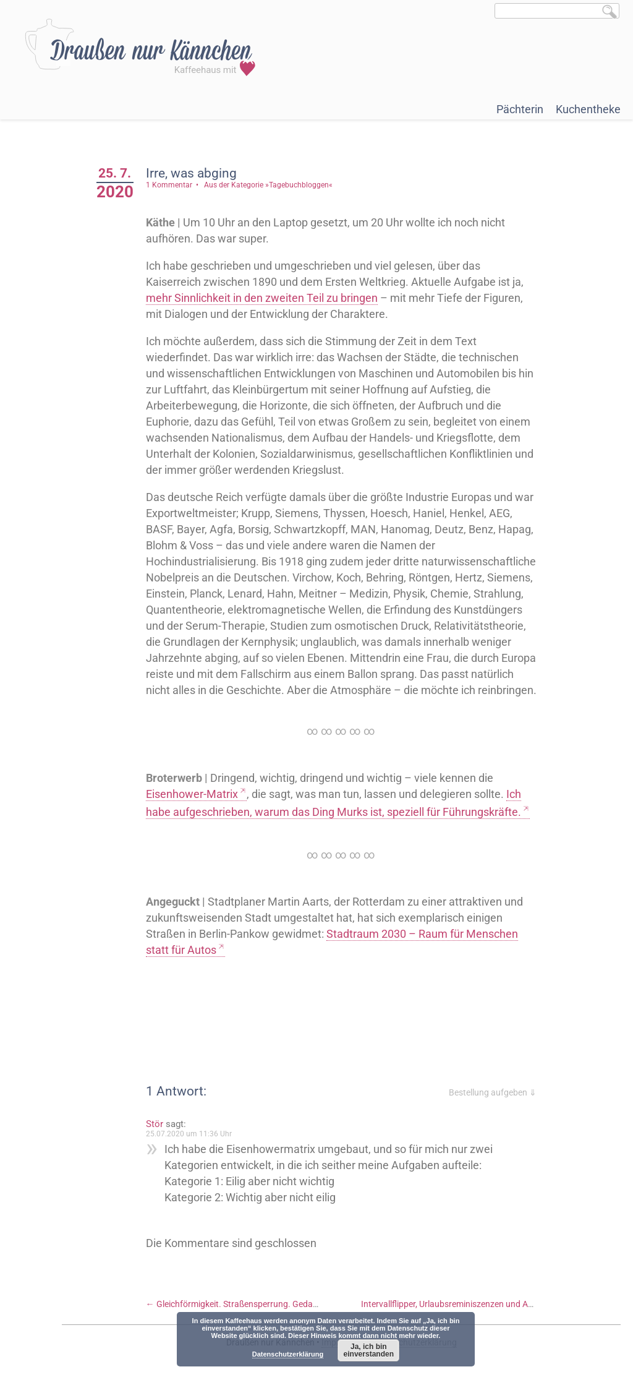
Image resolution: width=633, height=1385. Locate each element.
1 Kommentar (169, 185)
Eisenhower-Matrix (192, 793)
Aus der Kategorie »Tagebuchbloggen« (268, 185)
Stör (154, 1124)
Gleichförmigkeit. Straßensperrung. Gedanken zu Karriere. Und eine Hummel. (297, 1304)
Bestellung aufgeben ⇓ (493, 1092)
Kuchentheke (588, 109)
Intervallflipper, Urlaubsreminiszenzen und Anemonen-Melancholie (491, 1304)
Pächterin (519, 109)
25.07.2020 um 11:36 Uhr (189, 1134)
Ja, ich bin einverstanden (369, 1350)
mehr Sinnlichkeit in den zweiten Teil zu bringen (262, 297)
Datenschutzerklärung (288, 1354)
